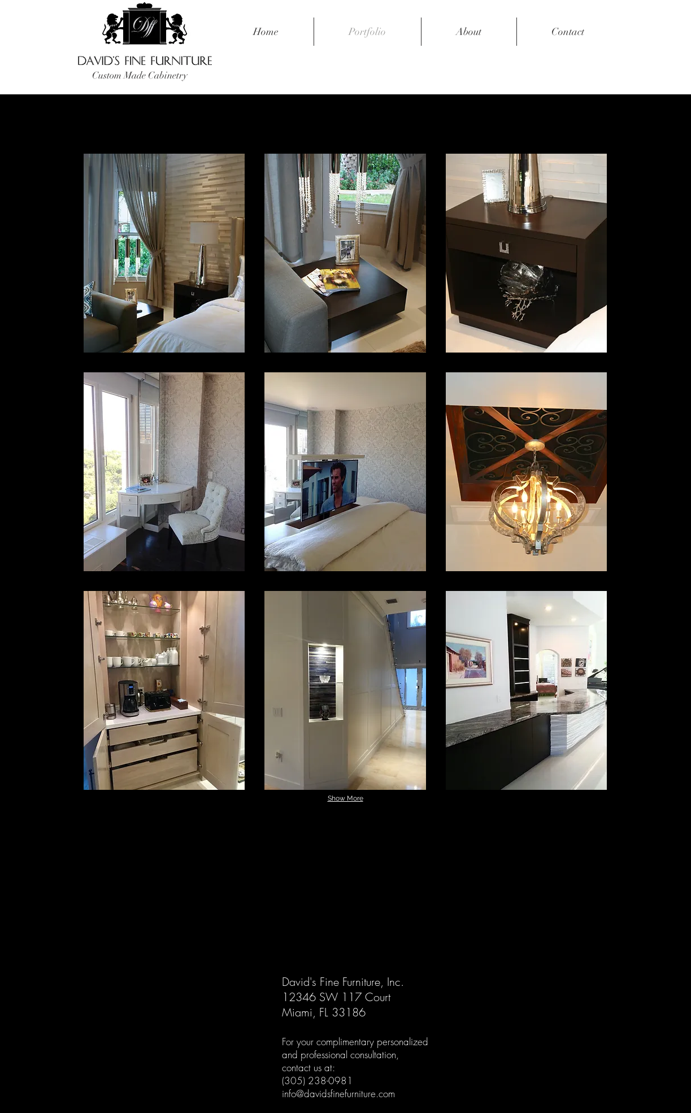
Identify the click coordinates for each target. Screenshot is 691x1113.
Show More (345, 798)
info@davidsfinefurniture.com (338, 1093)
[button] (164, 253)
